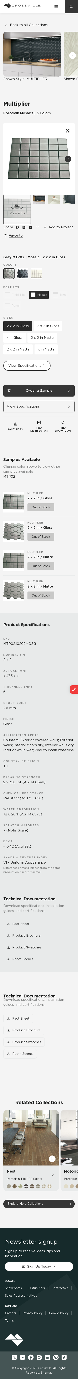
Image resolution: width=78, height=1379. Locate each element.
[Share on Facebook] (17, 227)
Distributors (36, 1288)
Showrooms (13, 1288)
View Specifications (27, 366)
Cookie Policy (58, 1313)
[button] (72, 55)
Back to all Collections (25, 25)
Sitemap (47, 1372)
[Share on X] (30, 227)
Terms (9, 1320)
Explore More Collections (25, 1203)
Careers (10, 1313)
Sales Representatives (21, 1295)
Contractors (60, 1288)
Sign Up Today (39, 1266)
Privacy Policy (32, 1313)
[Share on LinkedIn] (23, 227)
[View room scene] (39, 209)
